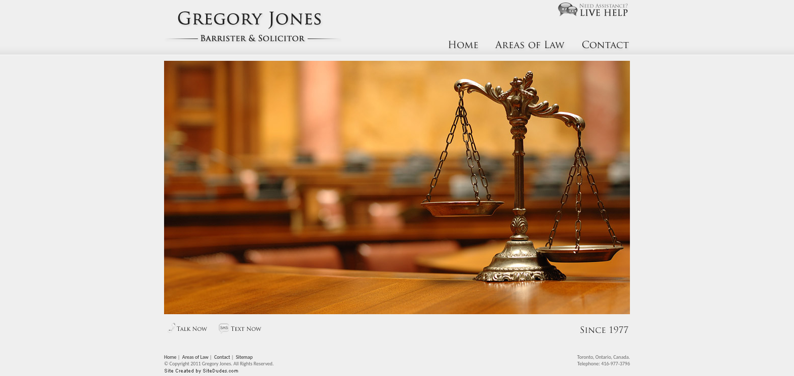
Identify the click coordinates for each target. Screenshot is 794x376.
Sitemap (244, 357)
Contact (222, 357)
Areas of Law (195, 357)
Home (170, 357)
